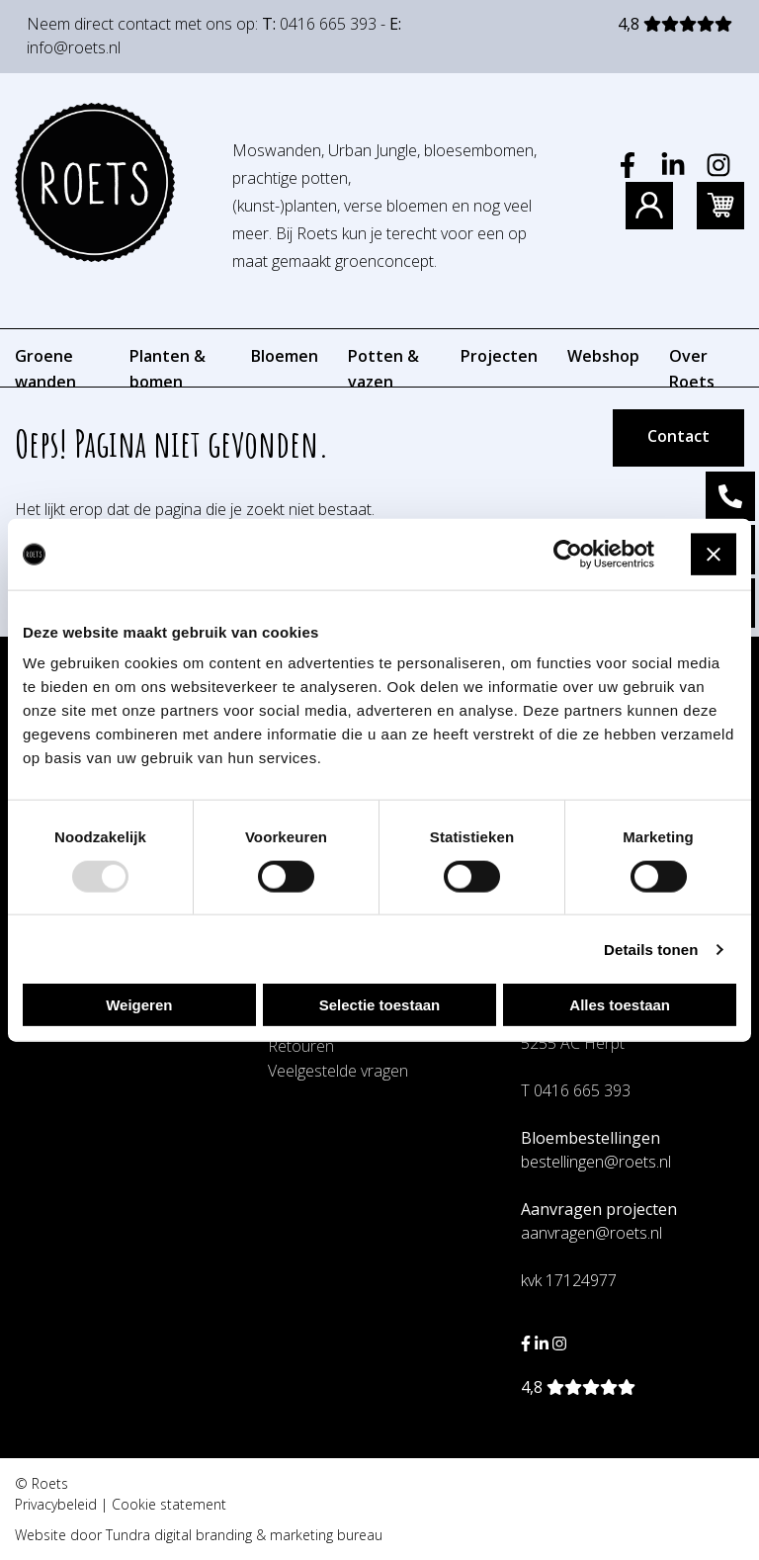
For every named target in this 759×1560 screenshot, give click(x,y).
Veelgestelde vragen (338, 1071)
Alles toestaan (619, 1005)
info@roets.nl (74, 47)
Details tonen (651, 948)
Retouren (301, 1046)
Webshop (603, 356)
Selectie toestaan (380, 1005)
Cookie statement (169, 1504)
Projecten (499, 356)
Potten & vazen (383, 368)
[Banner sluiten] (713, 554)
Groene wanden (45, 368)
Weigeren (139, 1005)
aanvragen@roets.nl (591, 1233)
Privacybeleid (56, 1504)
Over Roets (692, 368)
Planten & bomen (167, 368)
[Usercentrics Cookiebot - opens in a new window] (567, 553)
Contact (678, 436)
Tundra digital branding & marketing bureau (244, 1534)
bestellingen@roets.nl (596, 1161)
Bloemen (284, 356)
